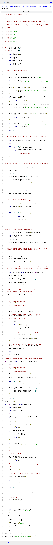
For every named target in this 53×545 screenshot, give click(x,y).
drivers (45, 6)
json (50, 542)
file (30, 11)
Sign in (50, 2)
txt (47, 542)
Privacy (12, 542)
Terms (15, 542)
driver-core (25, 6)
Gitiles (8, 542)
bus (50, 6)
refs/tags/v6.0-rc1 (35, 6)
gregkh (19, 6)
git (15, 6)
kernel (11, 6)
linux (2, 6)
